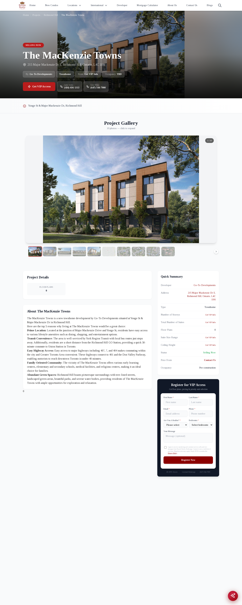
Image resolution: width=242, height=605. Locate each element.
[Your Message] (188, 438)
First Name (169, 397)
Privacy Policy (172, 453)
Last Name (194, 397)
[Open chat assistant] (233, 596)
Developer (122, 5)
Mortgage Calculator (147, 5)
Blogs (210, 5)
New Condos (51, 5)
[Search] (219, 5)
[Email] (176, 414)
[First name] (176, 402)
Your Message (169, 431)
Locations (74, 5)
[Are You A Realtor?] (176, 425)
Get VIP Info (210, 315)
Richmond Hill (51, 15)
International (99, 5)
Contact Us (191, 5)
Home (32, 5)
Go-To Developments (205, 285)
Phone (192, 409)
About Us (172, 5)
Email (167, 409)
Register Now (188, 460)
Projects (36, 15)
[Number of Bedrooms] (201, 425)
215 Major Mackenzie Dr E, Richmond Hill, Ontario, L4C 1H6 (201, 296)
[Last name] (201, 402)
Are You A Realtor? (172, 420)
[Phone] (201, 414)
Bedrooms (194, 420)
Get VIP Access (39, 86)
